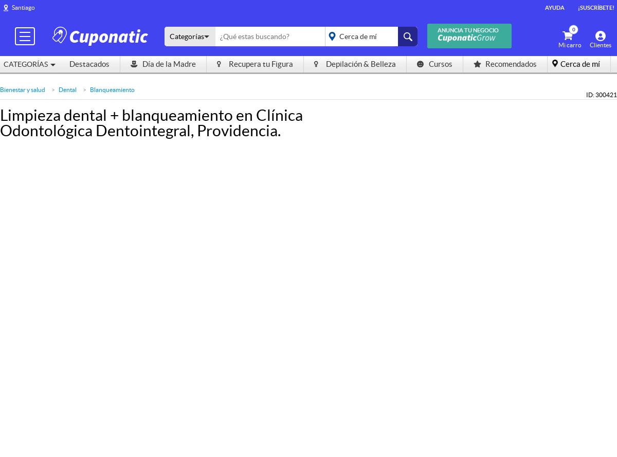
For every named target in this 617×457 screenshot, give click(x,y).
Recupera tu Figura (255, 64)
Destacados (89, 64)
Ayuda (555, 8)
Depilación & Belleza (355, 64)
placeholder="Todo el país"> (369, 36)
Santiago (23, 7)
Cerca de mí (580, 64)
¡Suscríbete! (596, 8)
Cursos (434, 64)
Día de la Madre (163, 64)
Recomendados (505, 64)
